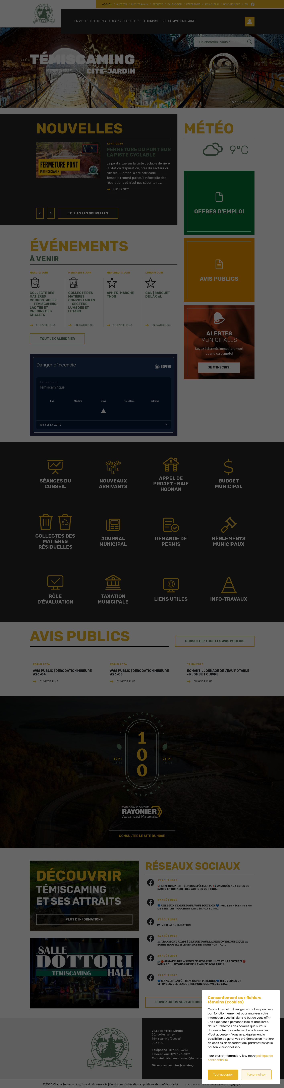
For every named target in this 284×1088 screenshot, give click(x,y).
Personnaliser (256, 1075)
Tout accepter (223, 1075)
